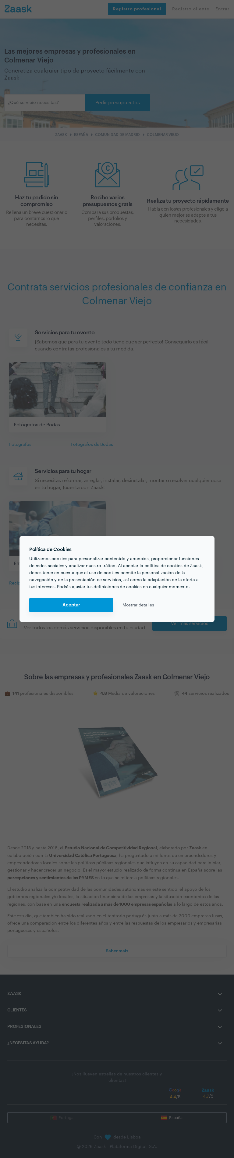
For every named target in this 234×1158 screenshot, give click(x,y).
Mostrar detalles (138, 605)
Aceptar (71, 605)
